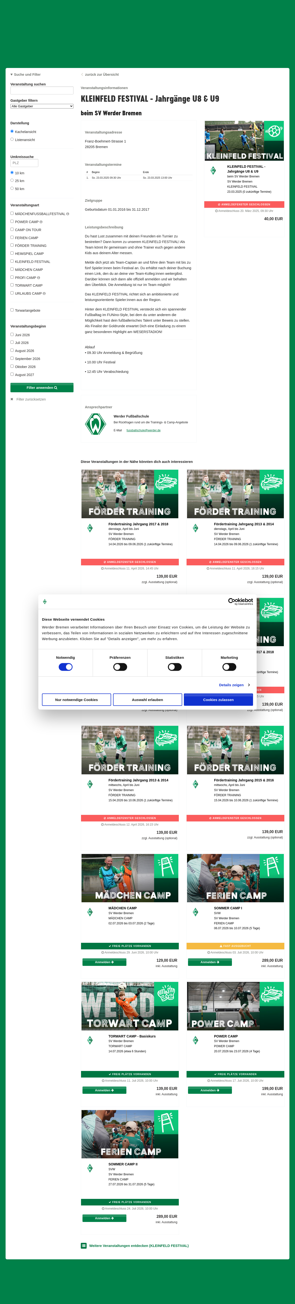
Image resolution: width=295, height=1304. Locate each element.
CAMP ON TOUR (25, 230)
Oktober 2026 (23, 367)
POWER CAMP (26, 222)
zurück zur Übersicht (102, 74)
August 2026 (22, 351)
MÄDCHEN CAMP (26, 269)
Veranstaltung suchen (42, 85)
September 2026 (25, 359)
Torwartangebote (25, 310)
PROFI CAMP (25, 278)
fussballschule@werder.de (144, 430)
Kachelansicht (23, 132)
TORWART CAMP (26, 285)
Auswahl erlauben (147, 699)
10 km (17, 173)
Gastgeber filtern (42, 104)
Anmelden (104, 962)
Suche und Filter (27, 74)
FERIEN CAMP (24, 238)
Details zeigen (231, 685)
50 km (17, 189)
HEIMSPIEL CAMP (27, 253)
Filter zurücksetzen (31, 399)
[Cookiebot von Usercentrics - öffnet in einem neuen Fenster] (232, 601)
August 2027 (22, 375)
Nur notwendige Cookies (76, 699)
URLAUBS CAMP (28, 293)
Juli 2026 (19, 343)
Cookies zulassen (218, 699)
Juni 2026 (20, 335)
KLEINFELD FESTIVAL (30, 261)
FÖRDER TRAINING (28, 245)
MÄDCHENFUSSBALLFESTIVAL (39, 214)
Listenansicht (22, 140)
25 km (17, 181)
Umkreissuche (24, 157)
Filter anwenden (42, 388)
